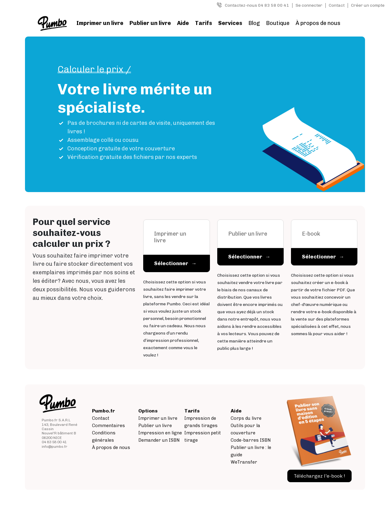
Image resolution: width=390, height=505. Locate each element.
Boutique (277, 23)
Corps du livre (246, 418)
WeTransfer (244, 462)
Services (230, 23)
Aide (183, 23)
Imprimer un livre (99, 23)
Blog (254, 23)
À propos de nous (318, 23)
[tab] (176, 245)
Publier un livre (150, 23)
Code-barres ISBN (251, 440)
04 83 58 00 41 (54, 442)
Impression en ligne (160, 433)
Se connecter (309, 5)
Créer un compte (368, 5)
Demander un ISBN (159, 440)
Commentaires (108, 425)
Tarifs (203, 23)
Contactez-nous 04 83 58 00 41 (257, 5)
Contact (337, 5)
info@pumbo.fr (54, 446)
